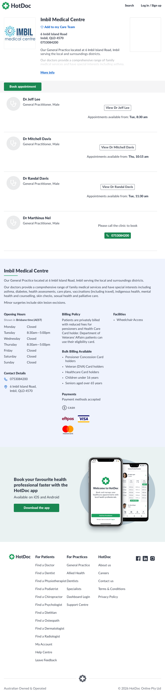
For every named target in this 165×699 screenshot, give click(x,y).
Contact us (105, 581)
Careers (103, 573)
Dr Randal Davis (36, 178)
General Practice (78, 565)
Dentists (72, 581)
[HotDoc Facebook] (138, 558)
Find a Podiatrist (46, 589)
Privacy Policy (108, 596)
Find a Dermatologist (49, 628)
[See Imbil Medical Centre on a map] (145, 35)
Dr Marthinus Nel (37, 218)
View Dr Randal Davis (117, 187)
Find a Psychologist (48, 604)
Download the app (37, 507)
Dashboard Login (78, 596)
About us (104, 565)
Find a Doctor (44, 565)
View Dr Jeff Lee (117, 107)
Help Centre (43, 652)
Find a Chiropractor (49, 596)
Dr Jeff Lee (31, 99)
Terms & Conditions (111, 589)
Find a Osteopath (47, 620)
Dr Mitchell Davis (37, 139)
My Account (43, 644)
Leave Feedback (46, 660)
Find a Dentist (45, 573)
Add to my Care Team (57, 27)
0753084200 (117, 235)
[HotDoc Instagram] (152, 558)
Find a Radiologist (47, 636)
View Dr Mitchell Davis (117, 147)
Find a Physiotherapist (50, 581)
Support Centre (77, 604)
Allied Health (76, 573)
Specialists (74, 589)
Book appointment (22, 86)
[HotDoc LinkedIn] (145, 558)
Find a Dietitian (46, 612)
